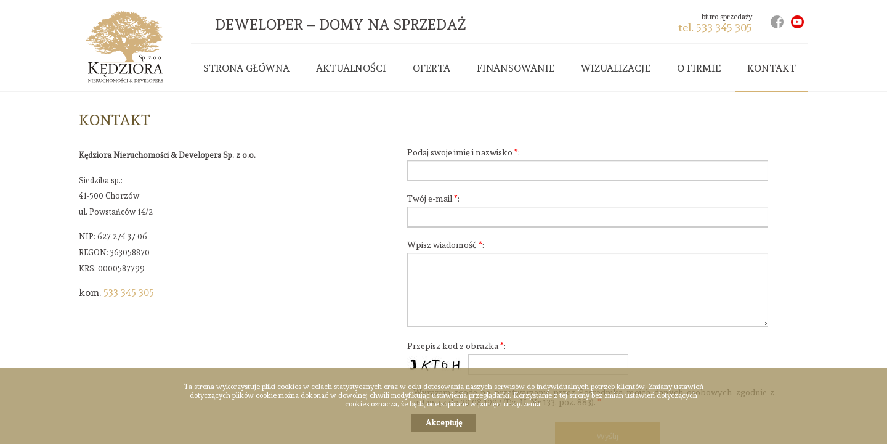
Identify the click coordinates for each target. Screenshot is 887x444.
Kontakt (771, 68)
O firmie (699, 68)
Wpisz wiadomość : (445, 245)
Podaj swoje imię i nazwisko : (463, 152)
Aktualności (351, 68)
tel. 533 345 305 (715, 27)
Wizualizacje (615, 68)
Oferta (431, 68)
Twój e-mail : (433, 199)
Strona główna (246, 68)
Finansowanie (515, 68)
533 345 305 (128, 292)
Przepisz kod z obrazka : (456, 346)
